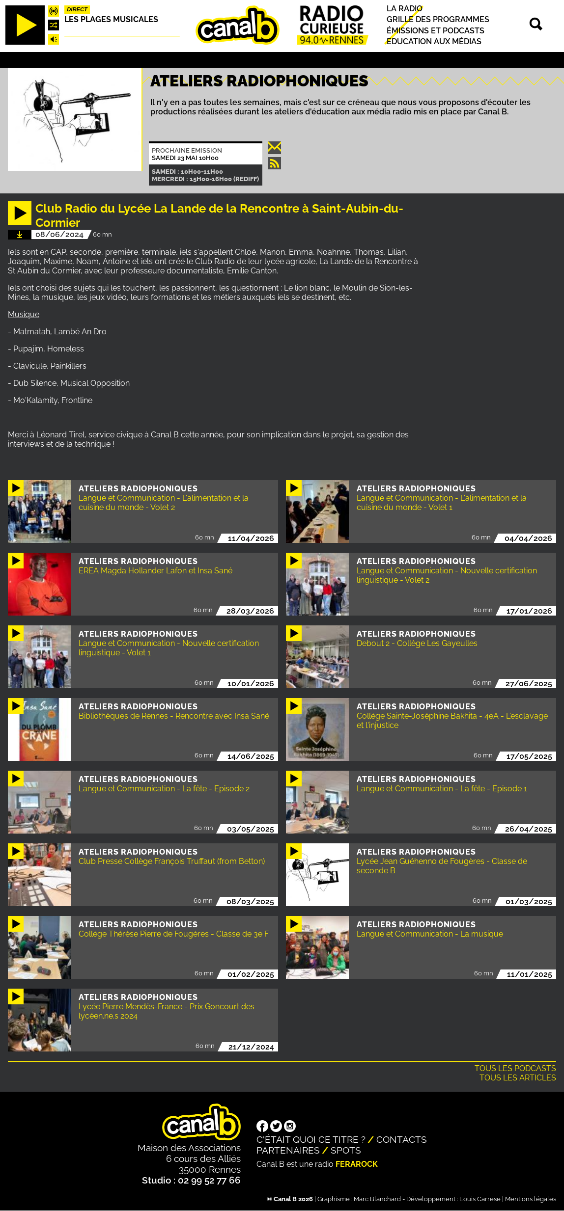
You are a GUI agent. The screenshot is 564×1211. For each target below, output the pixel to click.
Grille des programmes (438, 20)
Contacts (401, 1139)
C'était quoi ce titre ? (311, 1139)
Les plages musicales (111, 19)
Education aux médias (434, 41)
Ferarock (357, 1164)
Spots (346, 1150)
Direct (77, 9)
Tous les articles (517, 1077)
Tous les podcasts (515, 1068)
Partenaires (288, 1150)
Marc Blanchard (377, 1199)
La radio (405, 8)
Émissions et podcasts (435, 30)
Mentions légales (530, 1199)
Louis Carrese (480, 1199)
